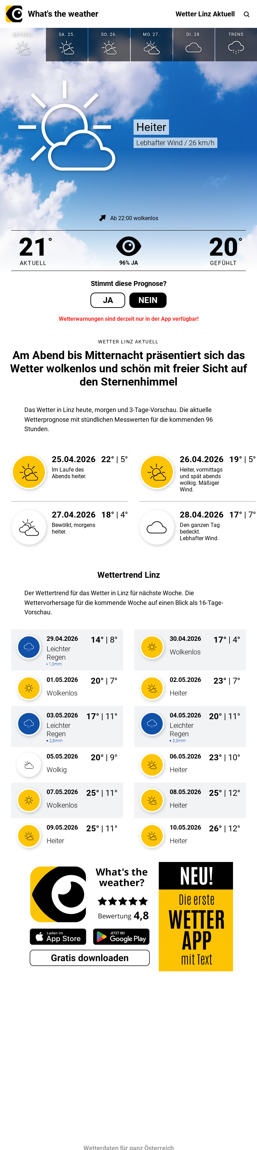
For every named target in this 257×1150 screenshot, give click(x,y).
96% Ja (128, 250)
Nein (148, 300)
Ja (108, 300)
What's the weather (52, 14)
